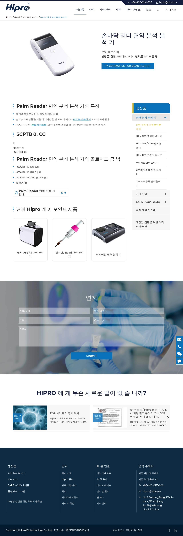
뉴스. (149, 11)
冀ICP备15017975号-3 (77, 530)
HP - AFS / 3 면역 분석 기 (30, 254)
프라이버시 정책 (134, 530)
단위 (91, 11)
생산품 (80, 11)
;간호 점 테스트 (39, 124)
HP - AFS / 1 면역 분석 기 (149, 136)
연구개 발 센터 (69, 485)
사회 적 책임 (68, 503)
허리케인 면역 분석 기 (108, 254)
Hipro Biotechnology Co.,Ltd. (36, 530)
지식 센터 (105, 11)
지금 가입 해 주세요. (149, 473)
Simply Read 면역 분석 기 (69, 254)
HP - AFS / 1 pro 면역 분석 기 (149, 145)
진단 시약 (152, 194)
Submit (91, 355)
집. (11, 17)
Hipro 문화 (67, 479)
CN (174, 9)
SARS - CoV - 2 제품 (152, 202)
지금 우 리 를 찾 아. (148, 479)
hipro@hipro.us (168, 2)
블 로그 (100, 497)
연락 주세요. (134, 11)
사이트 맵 (118, 530)
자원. (118, 11)
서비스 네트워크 (70, 497)
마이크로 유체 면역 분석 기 (148, 183)
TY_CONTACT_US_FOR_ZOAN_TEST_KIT (128, 66)
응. (166, 9)
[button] (168, 418)
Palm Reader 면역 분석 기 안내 (35, 192)
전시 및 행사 (103, 491)
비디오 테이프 (104, 485)
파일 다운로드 (104, 473)
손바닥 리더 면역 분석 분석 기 (53, 17)
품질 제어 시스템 (145, 210)
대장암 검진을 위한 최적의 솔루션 (150, 224)
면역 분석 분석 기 (30, 17)
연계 (91, 297)
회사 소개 (66, 473)
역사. (64, 491)
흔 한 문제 (102, 479)
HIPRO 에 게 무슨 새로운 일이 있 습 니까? (92, 392)
